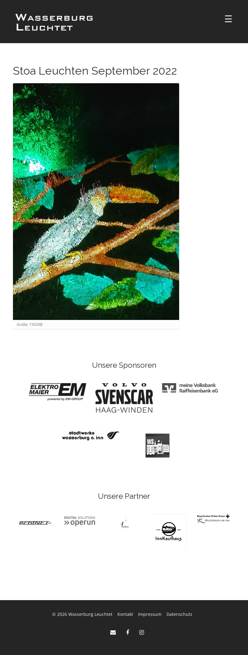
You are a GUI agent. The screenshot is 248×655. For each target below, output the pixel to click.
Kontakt (125, 614)
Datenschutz (179, 614)
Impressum (150, 614)
